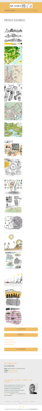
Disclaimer (32, 401)
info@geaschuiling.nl (13, 372)
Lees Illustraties (21, 349)
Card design (25, 401)
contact (16, 393)
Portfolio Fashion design (10, 342)
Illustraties (8, 401)
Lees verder (7, 393)
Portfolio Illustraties (9, 339)
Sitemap (20, 403)
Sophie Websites (34, 409)
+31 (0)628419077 (16, 1)
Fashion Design (16, 401)
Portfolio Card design (9, 344)
